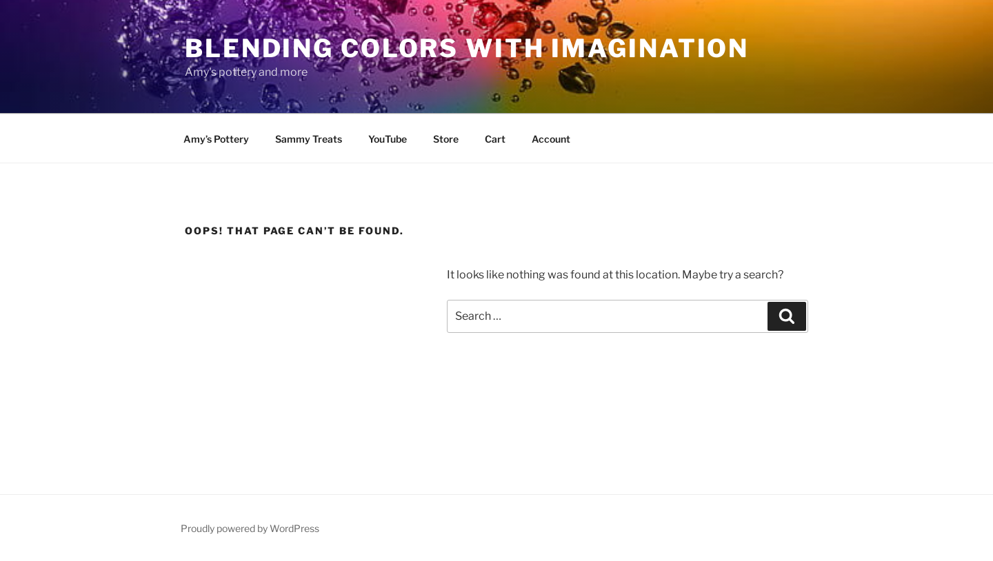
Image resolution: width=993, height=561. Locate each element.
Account (551, 139)
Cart (495, 139)
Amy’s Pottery (216, 139)
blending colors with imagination (467, 48)
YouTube (387, 139)
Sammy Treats (308, 139)
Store (446, 139)
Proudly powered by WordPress (250, 528)
